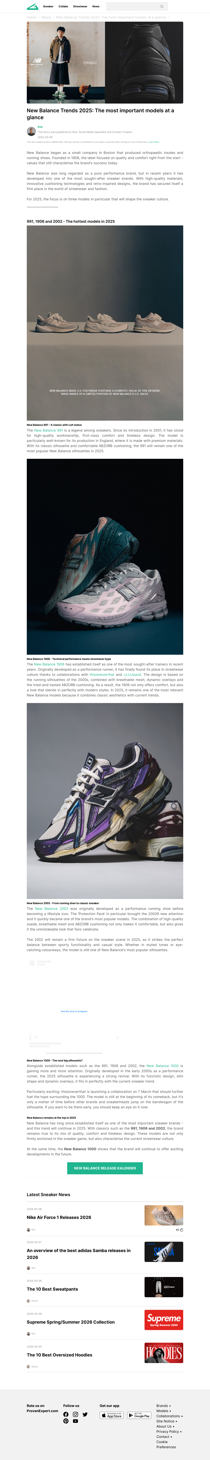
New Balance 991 (48, 430)
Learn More (154, 142)
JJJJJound (132, 674)
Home (31, 17)
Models (162, 1411)
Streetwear (80, 6)
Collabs (63, 6)
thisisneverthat (102, 674)
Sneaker (48, 6)
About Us (164, 1426)
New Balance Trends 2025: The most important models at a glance (111, 17)
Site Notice (165, 1421)
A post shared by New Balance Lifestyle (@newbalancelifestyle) (74, 1053)
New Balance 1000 (163, 1066)
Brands (162, 1406)
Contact (162, 1437)
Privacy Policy (167, 1431)
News (95, 6)
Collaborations (168, 1416)
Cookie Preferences (166, 1444)
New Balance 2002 (51, 909)
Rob (40, 126)
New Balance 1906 (49, 664)
